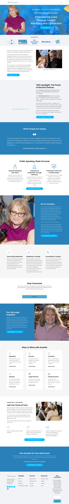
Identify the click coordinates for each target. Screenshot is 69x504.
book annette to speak (45, 117)
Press (42, 485)
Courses (31, 483)
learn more (12, 366)
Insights (42, 481)
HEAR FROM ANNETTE (49, 69)
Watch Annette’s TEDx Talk (20, 109)
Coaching (32, 485)
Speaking (20, 483)
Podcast (43, 483)
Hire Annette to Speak (23, 485)
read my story (13, 74)
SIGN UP (34, 297)
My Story (20, 481)
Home (19, 478)
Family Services (33, 481)
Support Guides (44, 478)
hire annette (46, 27)
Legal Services (33, 478)
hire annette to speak (34, 188)
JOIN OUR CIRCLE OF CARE (34, 439)
